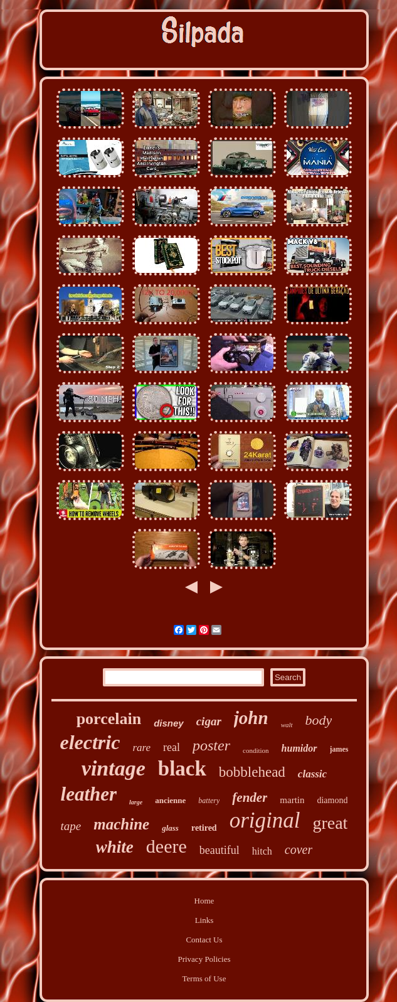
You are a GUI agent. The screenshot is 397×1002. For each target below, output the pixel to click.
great (329, 823)
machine (121, 824)
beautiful (219, 850)
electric (90, 742)
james (339, 749)
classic (312, 774)
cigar (208, 721)
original (265, 820)
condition (256, 750)
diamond (332, 800)
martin (292, 800)
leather (89, 794)
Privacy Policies (203, 959)
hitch (262, 851)
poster (211, 745)
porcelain (109, 719)
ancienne (170, 800)
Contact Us (204, 939)
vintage (114, 768)
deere (166, 846)
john (251, 718)
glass (170, 828)
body (318, 720)
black (182, 768)
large (135, 802)
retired (204, 828)
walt (287, 724)
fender (249, 797)
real (171, 747)
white (115, 847)
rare (141, 748)
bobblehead (252, 772)
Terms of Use (204, 978)
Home (204, 900)
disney (169, 723)
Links (204, 920)
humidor (299, 748)
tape (71, 826)
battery (209, 800)
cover (298, 849)
